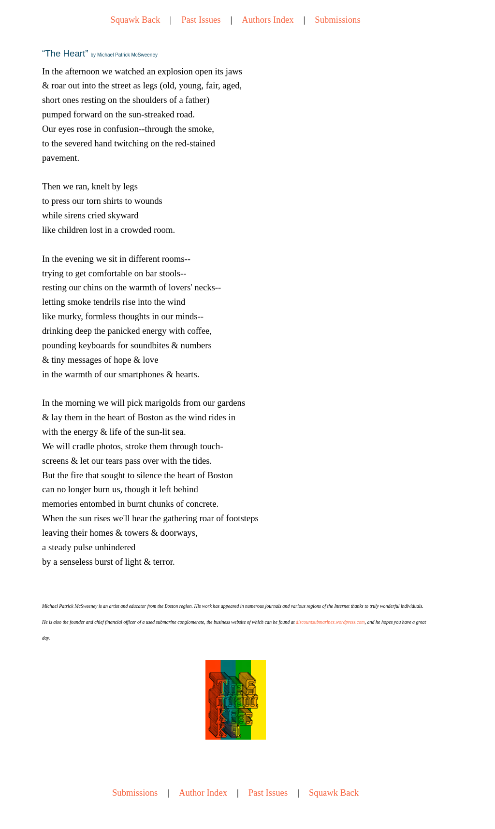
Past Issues (200, 19)
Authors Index (267, 19)
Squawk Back (135, 19)
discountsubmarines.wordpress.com (330, 622)
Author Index (203, 792)
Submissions (337, 19)
